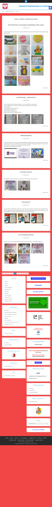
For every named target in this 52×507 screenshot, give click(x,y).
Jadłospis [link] (6, 318)
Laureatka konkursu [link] (26, 172)
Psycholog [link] (7, 291)
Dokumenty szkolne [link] (8, 299)
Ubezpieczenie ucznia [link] (9, 324)
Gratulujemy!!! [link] (26, 202)
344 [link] (17, 273)
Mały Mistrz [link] (31, 388)
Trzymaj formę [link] (32, 390)
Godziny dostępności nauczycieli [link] (11, 314)
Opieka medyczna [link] (8, 320)
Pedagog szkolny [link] (8, 289)
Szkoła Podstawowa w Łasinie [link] (34, 6)
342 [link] (12, 273)
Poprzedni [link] (4, 273)
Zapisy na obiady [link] (8, 316)
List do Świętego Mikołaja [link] (26, 235)
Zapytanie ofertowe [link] (8, 301)
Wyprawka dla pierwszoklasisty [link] (10, 312)
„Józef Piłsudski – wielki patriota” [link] (26, 97)
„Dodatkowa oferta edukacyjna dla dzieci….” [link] (37, 376)
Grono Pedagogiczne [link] (9, 287)
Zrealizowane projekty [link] (33, 392)
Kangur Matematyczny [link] (33, 401)
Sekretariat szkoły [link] (8, 295)
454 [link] (22, 273)
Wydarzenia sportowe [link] (9, 333)
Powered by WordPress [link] (19, 443)
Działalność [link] (7, 342)
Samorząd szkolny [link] (8, 297)
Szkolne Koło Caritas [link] (8, 366)
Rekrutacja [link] (7, 310)
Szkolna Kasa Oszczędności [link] (10, 375)
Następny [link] (26, 273)
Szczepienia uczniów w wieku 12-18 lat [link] (12, 322)
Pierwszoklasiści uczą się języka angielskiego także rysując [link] (26, 25)
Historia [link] (6, 283)
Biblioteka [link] (6, 293)
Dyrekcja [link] (6, 285)
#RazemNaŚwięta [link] (26, 135)
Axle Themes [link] (34, 443)
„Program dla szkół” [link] (33, 378)
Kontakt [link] (6, 281)
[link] (50, 7)
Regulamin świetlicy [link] (8, 344)
